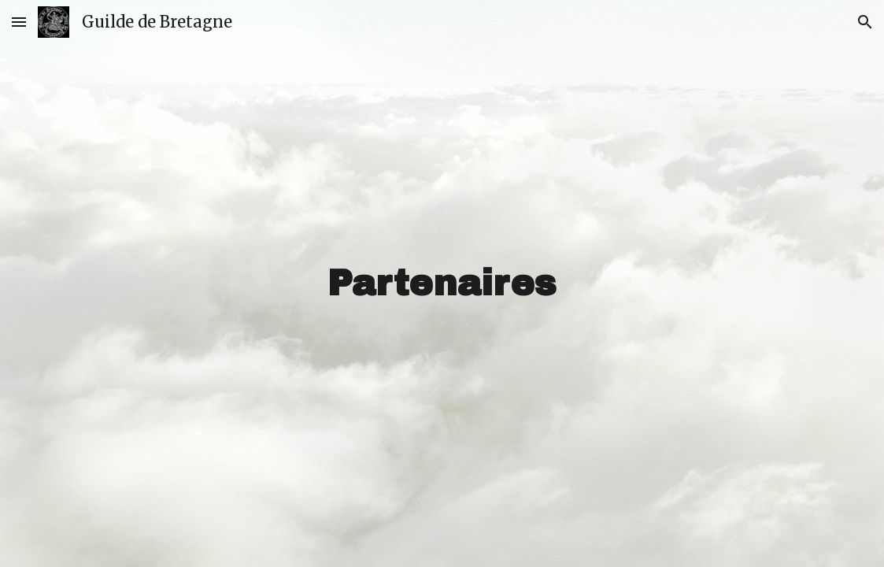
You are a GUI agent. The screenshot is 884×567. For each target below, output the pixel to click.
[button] (19, 21)
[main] (442, 284)
